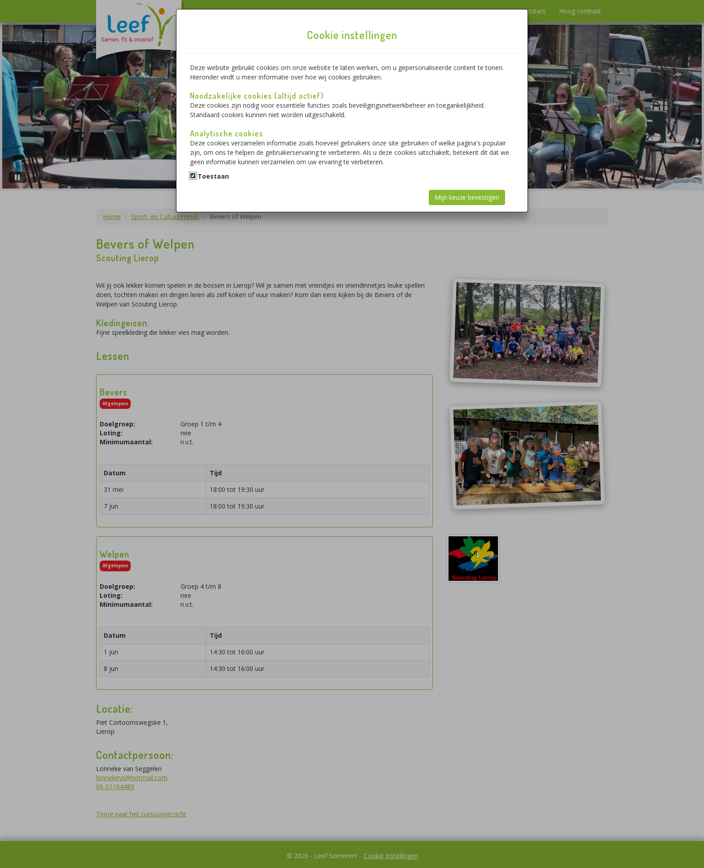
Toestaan (213, 176)
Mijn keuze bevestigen (467, 197)
